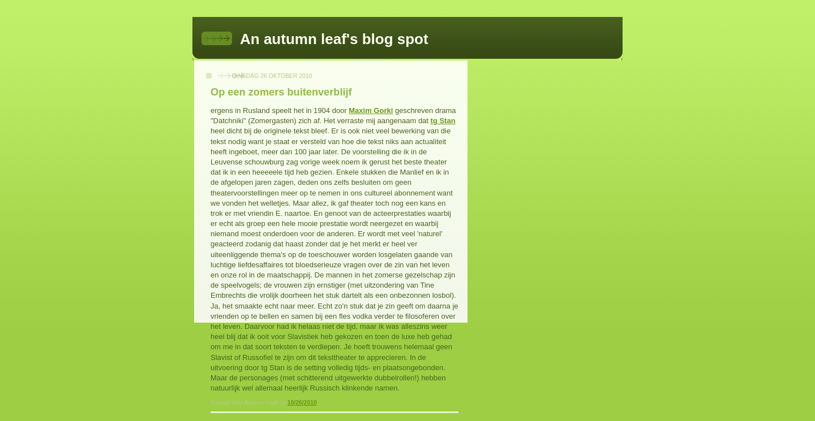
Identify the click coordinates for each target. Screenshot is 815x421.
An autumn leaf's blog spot (334, 39)
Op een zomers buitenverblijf (281, 92)
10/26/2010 (302, 403)
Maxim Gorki (371, 110)
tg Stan (443, 120)
